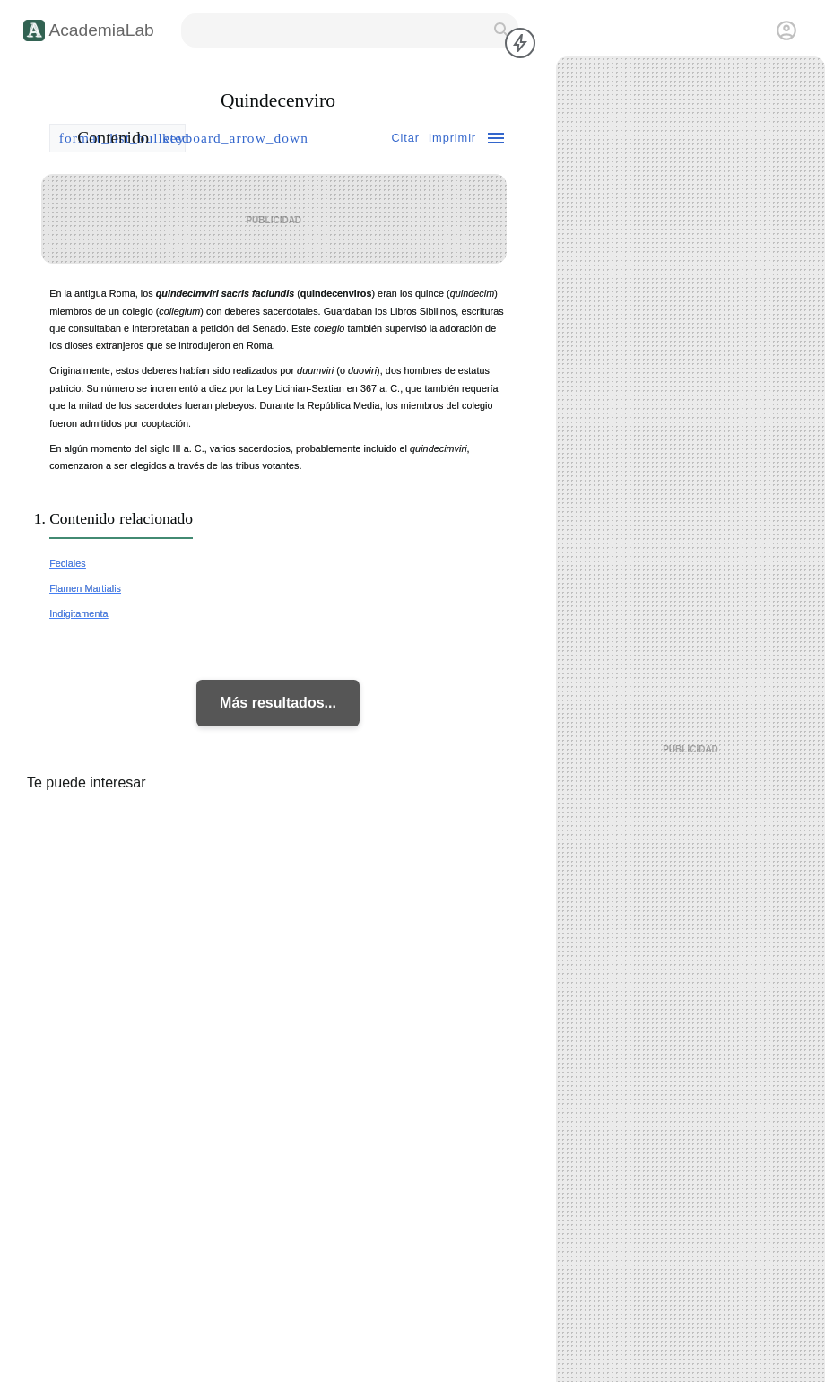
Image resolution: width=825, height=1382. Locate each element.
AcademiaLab (100, 30)
